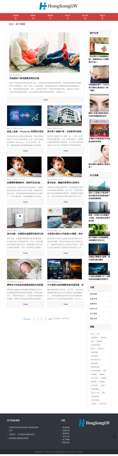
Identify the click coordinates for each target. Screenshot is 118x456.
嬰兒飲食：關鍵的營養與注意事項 (63, 182)
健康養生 (50, 16)
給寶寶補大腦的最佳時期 (18, 438)
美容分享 (67, 16)
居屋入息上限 (95, 393)
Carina (60, 128)
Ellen (59, 231)
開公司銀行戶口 (96, 359)
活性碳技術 (94, 356)
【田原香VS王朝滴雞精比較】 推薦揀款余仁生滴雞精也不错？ (99, 59)
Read (45, 100)
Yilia (19, 231)
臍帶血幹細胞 (95, 367)
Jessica (60, 282)
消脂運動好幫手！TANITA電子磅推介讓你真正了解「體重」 (99, 87)
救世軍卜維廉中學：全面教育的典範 (64, 131)
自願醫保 (103, 378)
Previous (27, 319)
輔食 (92, 341)
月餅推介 (94, 404)
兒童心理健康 (95, 400)
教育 (92, 334)
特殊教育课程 (95, 396)
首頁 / (12, 24)
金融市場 (33, 16)
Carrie (60, 179)
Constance (21, 179)
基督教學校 (94, 337)
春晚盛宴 (94, 374)
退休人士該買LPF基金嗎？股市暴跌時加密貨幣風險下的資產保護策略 (99, 195)
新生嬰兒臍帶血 (96, 370)
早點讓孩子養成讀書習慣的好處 (24, 78)
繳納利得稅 (94, 363)
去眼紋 (103, 385)
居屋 (103, 393)
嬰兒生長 (100, 348)
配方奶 (93, 348)
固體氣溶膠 (94, 352)
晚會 (104, 370)
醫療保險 (94, 381)
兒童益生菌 (102, 404)
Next (50, 319)
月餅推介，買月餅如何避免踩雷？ (22, 434)
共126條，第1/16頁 (61, 318)
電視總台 (102, 374)
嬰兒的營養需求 (96, 345)
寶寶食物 (99, 341)
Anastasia (21, 282)
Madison (20, 128)
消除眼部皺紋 (95, 389)
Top (114, 437)
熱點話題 (102, 16)
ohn (21, 75)
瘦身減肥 (15, 16)
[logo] (59, 5)
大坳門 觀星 (94, 378)
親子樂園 (85, 16)
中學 (98, 334)
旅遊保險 (102, 381)
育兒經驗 (103, 337)
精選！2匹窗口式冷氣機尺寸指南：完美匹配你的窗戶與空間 (99, 218)
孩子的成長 (94, 385)
